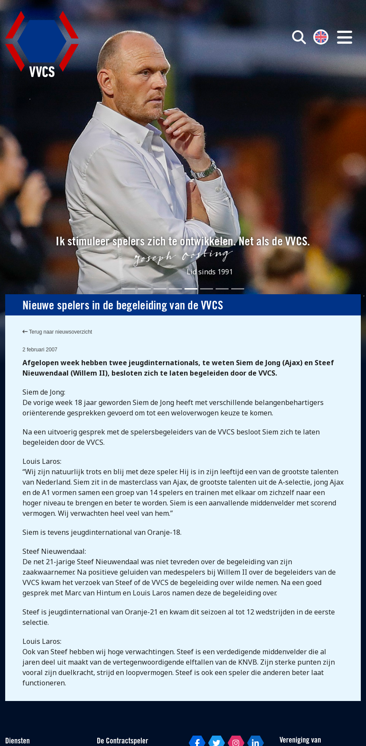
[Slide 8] (237, 289)
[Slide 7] (222, 289)
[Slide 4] (175, 289)
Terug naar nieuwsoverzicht (57, 332)
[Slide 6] (206, 289)
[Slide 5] (191, 289)
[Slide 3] (159, 289)
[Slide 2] (144, 289)
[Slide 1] (128, 289)
